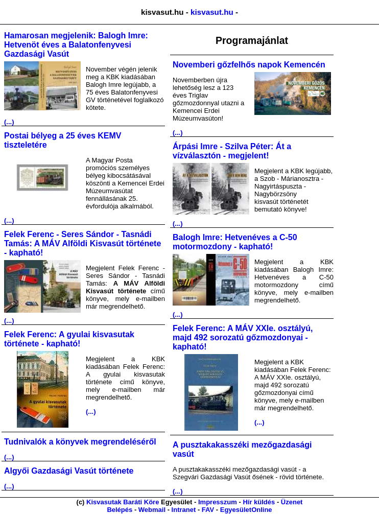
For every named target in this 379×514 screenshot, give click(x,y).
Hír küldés (259, 502)
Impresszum (217, 502)
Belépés (119, 509)
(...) (9, 122)
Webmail (151, 509)
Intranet (184, 509)
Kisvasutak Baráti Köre (122, 502)
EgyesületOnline (246, 509)
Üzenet (292, 502)
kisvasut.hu (212, 12)
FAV (208, 509)
